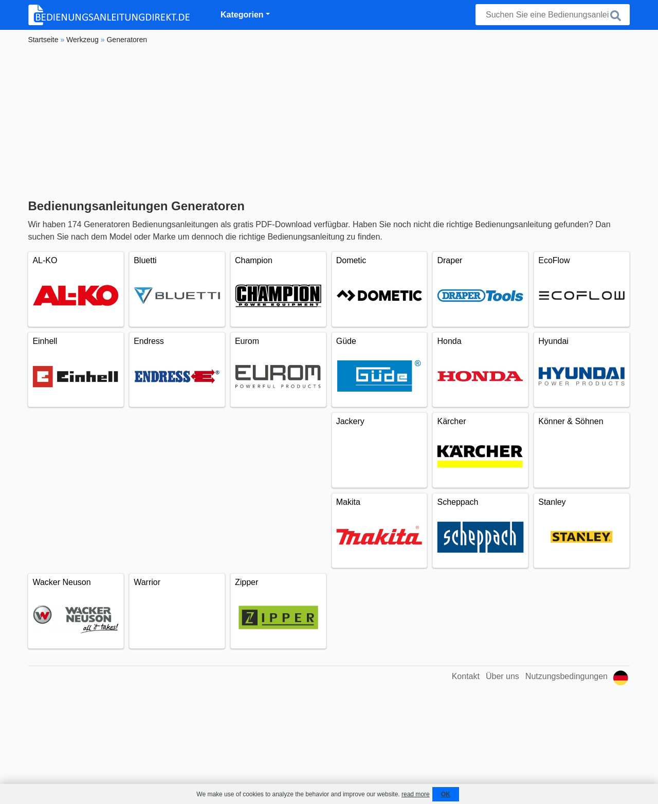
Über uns (502, 676)
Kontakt (466, 676)
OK (445, 794)
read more (415, 794)
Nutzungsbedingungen (566, 676)
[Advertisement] (329, 122)
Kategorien (242, 14)
